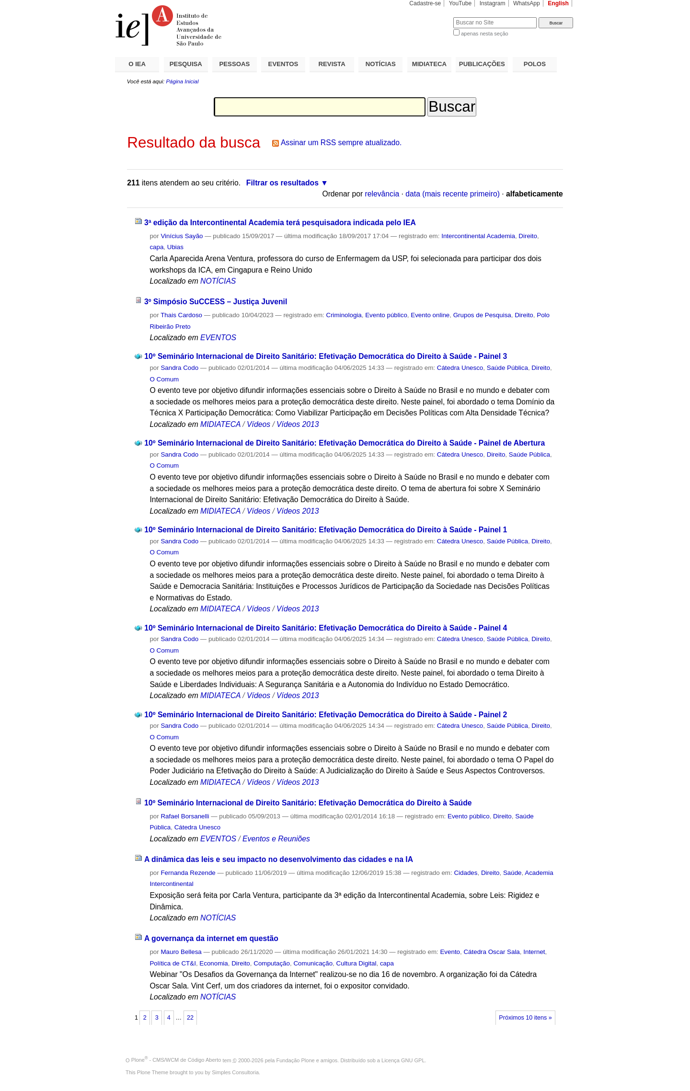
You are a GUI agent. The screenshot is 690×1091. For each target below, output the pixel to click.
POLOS (535, 64)
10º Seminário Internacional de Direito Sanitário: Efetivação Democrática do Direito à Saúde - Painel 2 (325, 715)
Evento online (430, 315)
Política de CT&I (173, 963)
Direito (527, 236)
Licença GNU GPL (403, 1060)
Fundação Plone (295, 1060)
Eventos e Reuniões (276, 839)
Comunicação (313, 963)
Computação (271, 963)
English (558, 3)
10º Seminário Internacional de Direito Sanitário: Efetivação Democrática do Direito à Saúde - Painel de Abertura (344, 443)
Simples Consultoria (235, 1072)
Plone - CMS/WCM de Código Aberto (176, 1060)
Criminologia (344, 315)
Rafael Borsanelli (185, 816)
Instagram (493, 3)
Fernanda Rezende (188, 872)
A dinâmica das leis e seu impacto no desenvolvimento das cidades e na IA (278, 859)
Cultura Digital (356, 963)
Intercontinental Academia (478, 236)
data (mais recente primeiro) (452, 194)
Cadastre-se (425, 3)
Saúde (512, 872)
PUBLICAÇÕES (482, 64)
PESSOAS (234, 64)
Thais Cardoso (181, 315)
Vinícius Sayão (182, 236)
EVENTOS (283, 64)
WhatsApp (526, 3)
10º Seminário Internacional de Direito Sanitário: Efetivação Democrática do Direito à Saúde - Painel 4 (325, 628)
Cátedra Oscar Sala (491, 951)
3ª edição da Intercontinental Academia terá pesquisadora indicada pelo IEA (280, 222)
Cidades (465, 872)
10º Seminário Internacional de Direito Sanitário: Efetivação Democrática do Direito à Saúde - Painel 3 (325, 356)
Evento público (386, 315)
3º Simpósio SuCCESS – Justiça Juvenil (215, 302)
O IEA (137, 64)
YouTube (460, 3)
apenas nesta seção (484, 33)
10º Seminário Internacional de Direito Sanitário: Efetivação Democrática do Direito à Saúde (308, 803)
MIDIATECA (429, 64)
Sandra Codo (179, 367)
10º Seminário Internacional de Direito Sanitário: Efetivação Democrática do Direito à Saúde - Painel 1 (325, 530)
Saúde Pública (507, 367)
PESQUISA (186, 64)
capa (156, 247)
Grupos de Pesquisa (482, 315)
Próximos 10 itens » (525, 1017)
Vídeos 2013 (297, 424)
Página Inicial (182, 81)
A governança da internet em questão (211, 938)
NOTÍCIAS (381, 64)
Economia (213, 963)
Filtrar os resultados (282, 183)
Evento (450, 951)
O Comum (164, 379)
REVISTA (332, 64)
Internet (534, 951)
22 (190, 1017)
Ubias (175, 247)
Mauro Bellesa (181, 951)
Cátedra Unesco (460, 367)
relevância (382, 194)
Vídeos (258, 424)
